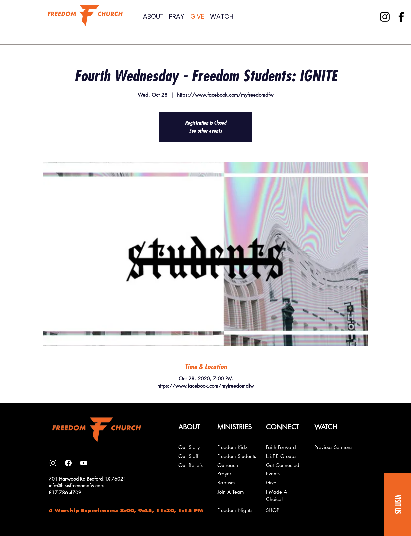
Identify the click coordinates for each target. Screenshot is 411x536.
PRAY (176, 16)
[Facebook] (401, 16)
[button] (397, 504)
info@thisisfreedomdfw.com (76, 485)
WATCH (221, 16)
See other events (205, 131)
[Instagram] (384, 16)
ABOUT (153, 16)
